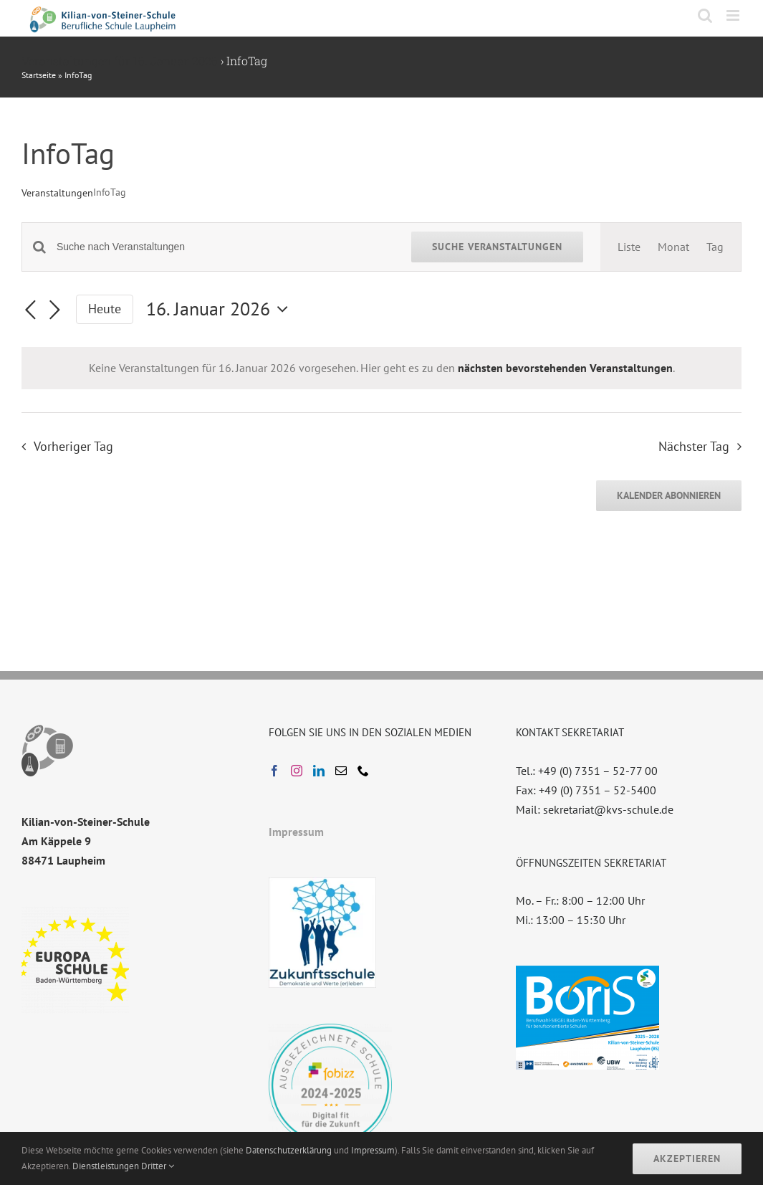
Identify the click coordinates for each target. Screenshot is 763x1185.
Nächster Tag (693, 446)
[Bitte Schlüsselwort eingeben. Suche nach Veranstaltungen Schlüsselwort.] (225, 247)
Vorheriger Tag (73, 446)
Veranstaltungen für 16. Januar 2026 (119, 60)
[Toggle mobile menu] (734, 15)
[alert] (381, 368)
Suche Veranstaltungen (497, 246)
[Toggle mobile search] (705, 15)
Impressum (296, 831)
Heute (104, 308)
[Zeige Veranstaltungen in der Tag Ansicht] (715, 247)
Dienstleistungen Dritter (123, 1166)
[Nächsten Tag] (54, 310)
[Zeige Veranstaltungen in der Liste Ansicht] (629, 247)
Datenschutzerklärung (289, 1150)
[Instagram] (296, 770)
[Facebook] (274, 770)
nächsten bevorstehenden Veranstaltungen (565, 368)
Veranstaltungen (57, 192)
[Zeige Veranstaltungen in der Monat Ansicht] (673, 247)
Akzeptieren (687, 1158)
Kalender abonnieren (669, 496)
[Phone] (363, 770)
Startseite (38, 75)
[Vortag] (30, 310)
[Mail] (341, 770)
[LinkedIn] (319, 770)
